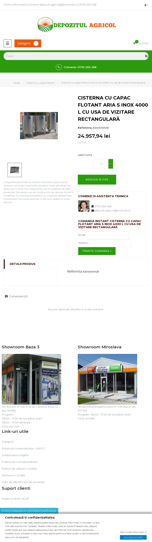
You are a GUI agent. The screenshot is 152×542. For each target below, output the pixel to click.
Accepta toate (133, 537)
